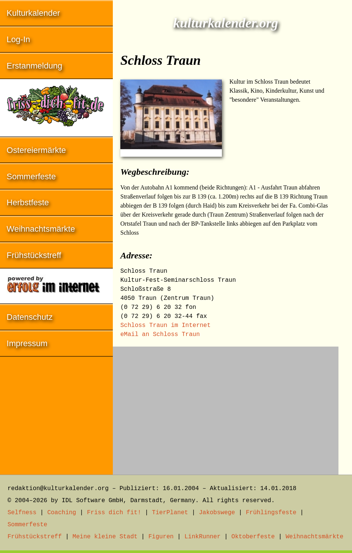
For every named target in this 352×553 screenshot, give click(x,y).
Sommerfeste (31, 176)
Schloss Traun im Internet (165, 325)
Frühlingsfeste (271, 512)
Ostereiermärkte (36, 150)
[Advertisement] (225, 407)
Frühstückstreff (34, 255)
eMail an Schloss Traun (160, 334)
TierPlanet (170, 512)
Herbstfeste (28, 202)
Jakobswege (217, 512)
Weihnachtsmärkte (41, 229)
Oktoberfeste (253, 536)
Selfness (22, 512)
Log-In (18, 39)
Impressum (27, 343)
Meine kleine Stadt (105, 536)
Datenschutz (30, 317)
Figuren (160, 536)
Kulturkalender (33, 13)
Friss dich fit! (114, 512)
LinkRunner (203, 536)
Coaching (61, 512)
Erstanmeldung (34, 65)
